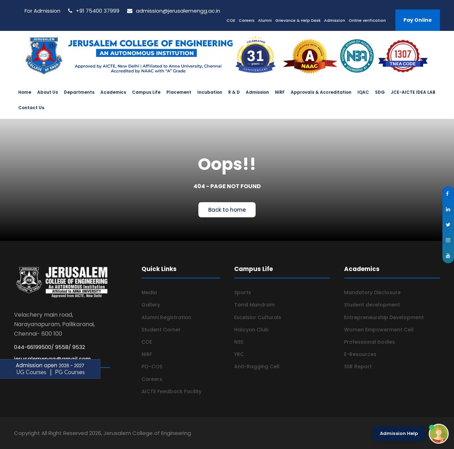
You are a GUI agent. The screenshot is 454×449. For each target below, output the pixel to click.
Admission (334, 20)
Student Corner (161, 329)
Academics (113, 92)
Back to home (227, 209)
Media (149, 292)
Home (24, 92)
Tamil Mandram (254, 304)
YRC (239, 354)
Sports (242, 292)
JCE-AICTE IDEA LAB (413, 92)
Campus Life (146, 92)
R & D (234, 92)
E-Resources (360, 354)
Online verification (367, 20)
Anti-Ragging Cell (256, 366)
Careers (247, 20)
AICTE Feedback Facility (172, 391)
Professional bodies (369, 341)
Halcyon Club (251, 329)
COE (230, 20)
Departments (79, 92)
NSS (238, 341)
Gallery (151, 304)
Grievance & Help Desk (298, 20)
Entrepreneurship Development (384, 317)
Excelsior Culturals (257, 317)
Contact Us (31, 108)
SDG (380, 92)
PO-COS (152, 366)
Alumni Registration (166, 317)
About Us (47, 92)
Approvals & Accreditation (321, 92)
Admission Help (399, 433)
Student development (372, 304)
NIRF (280, 92)
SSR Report (358, 366)
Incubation (209, 92)
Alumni (265, 20)
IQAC (363, 92)
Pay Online (417, 20)
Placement (178, 92)
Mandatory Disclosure (372, 292)
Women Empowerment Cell (379, 329)
